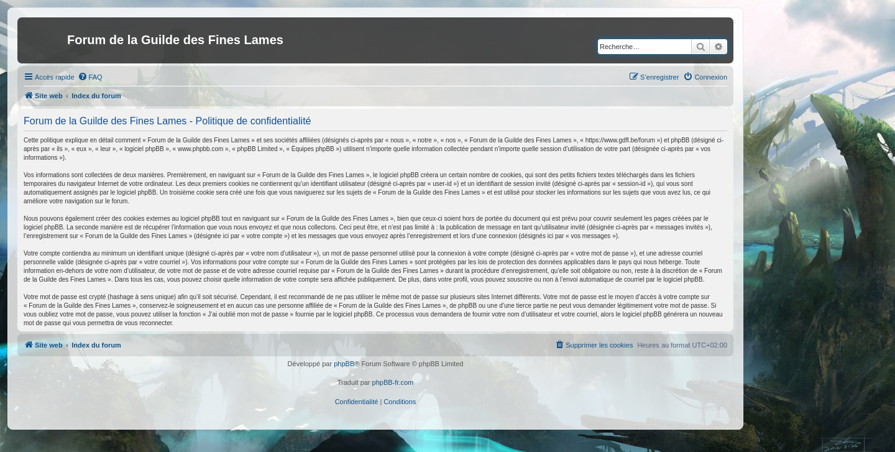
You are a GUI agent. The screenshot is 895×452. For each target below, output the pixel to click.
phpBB (344, 363)
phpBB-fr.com (393, 382)
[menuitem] (90, 77)
